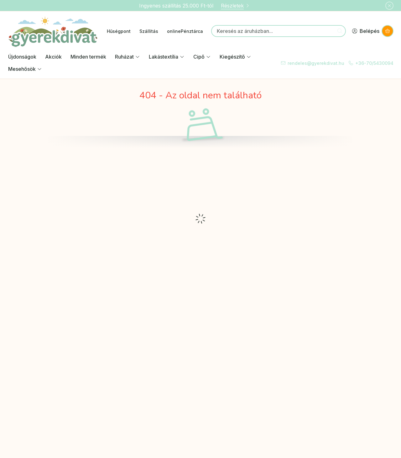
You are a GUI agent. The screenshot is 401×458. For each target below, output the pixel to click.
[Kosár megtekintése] (387, 31)
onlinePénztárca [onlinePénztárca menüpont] (185, 31)
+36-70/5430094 (374, 63)
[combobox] (278, 31)
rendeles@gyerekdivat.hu (316, 63)
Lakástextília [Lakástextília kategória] (167, 57)
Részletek (235, 6)
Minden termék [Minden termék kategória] (88, 57)
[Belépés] (366, 31)
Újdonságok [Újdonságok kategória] (22, 57)
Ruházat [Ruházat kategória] (127, 57)
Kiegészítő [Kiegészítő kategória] (235, 57)
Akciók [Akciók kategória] (53, 57)
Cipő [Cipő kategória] (202, 57)
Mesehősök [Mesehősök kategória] (25, 69)
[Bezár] (389, 6)
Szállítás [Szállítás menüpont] (148, 31)
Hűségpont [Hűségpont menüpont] (119, 31)
